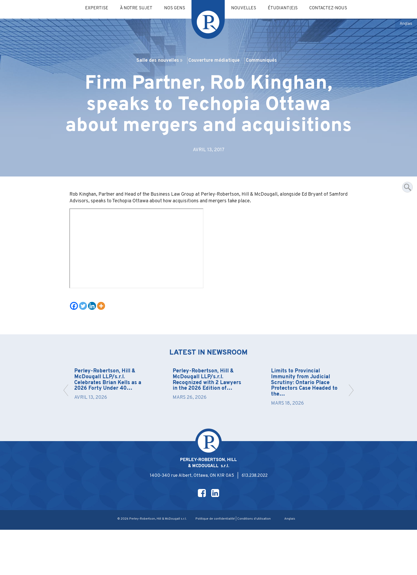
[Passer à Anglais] (405, 24)
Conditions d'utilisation (255, 564)
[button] (349, 430)
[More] (103, 341)
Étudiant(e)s (285, 8)
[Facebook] (76, 341)
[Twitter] (85, 341)
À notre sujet (133, 8)
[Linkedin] (94, 341)
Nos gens (173, 8)
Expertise (92, 8)
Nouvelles (244, 8)
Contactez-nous (333, 8)
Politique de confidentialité (215, 564)
